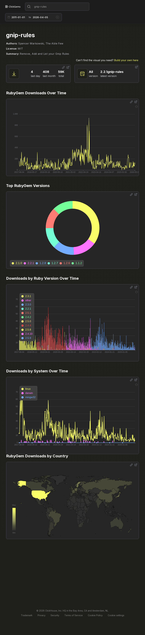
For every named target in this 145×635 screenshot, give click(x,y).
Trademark (26, 615)
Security (55, 615)
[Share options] (63, 67)
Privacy (41, 615)
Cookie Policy (95, 615)
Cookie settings (116, 615)
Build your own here (126, 60)
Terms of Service (73, 615)
